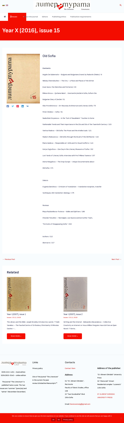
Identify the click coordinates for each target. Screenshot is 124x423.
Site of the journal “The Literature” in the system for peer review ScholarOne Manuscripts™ (45, 380)
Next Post (116, 259)
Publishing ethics (70, 17)
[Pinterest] (18, 106)
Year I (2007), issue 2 (73, 314)
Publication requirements (90, 17)
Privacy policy (37, 368)
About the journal (43, 17)
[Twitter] (13, 106)
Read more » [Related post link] (16, 336)
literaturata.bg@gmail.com (80, 404)
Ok (53, 419)
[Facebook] (8, 106)
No (59, 419)
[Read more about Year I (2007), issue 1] (19, 294)
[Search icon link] (121, 5)
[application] (31, 17)
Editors (56, 17)
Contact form (70, 368)
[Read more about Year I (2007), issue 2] (75, 294)
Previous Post (9, 259)
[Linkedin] (22, 106)
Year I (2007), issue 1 (16, 314)
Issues (20, 17)
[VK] (27, 106)
